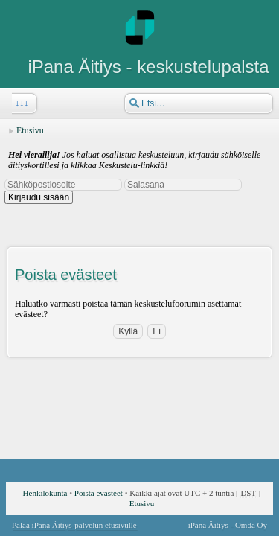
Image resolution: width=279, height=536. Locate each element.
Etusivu (30, 130)
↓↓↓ (20, 103)
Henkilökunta (45, 492)
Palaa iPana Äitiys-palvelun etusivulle (74, 524)
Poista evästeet (98, 492)
